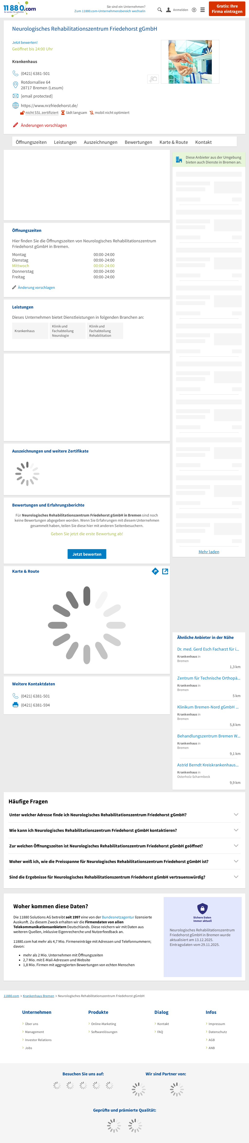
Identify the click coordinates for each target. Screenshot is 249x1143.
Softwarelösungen (104, 1032)
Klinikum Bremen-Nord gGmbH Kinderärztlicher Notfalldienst (208, 707)
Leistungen (65, 142)
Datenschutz (218, 1032)
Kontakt (203, 142)
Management (34, 1032)
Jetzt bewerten (86, 554)
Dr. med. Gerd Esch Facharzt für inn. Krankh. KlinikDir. (208, 649)
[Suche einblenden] (162, 9)
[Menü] (204, 9)
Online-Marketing (103, 1024)
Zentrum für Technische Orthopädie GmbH (208, 678)
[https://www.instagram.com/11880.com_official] (83, 1086)
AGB (212, 1040)
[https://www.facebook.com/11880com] (57, 1086)
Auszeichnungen (100, 142)
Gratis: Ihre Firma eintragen (227, 8)
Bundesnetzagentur (118, 917)
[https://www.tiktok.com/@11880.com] (70, 1086)
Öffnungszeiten (31, 142)
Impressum (217, 1024)
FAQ (160, 1032)
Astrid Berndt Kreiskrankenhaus (206, 765)
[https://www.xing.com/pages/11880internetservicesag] (96, 1086)
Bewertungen (138, 142)
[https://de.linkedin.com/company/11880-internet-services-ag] (109, 1086)
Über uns (31, 1024)
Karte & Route (174, 142)
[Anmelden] (179, 9)
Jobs (28, 1048)
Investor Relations (38, 1040)
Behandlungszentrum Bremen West (208, 736)
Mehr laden (209, 551)
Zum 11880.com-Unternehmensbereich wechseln (109, 11)
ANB (212, 1048)
